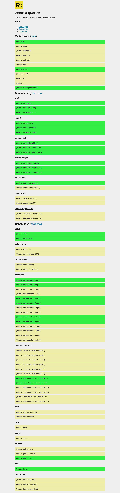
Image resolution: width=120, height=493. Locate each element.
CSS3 (33, 93)
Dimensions (23, 29)
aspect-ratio (20, 193)
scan (17, 407)
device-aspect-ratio (24, 208)
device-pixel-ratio (23, 345)
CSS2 (33, 36)
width (17, 98)
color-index (20, 244)
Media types (23, 27)
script (17, 433)
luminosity (20, 474)
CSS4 (39, 93)
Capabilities (23, 31)
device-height (21, 158)
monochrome (21, 259)
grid (17, 422)
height (18, 118)
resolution (20, 274)
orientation (20, 177)
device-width (21, 138)
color (17, 228)
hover (17, 463)
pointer (18, 443)
